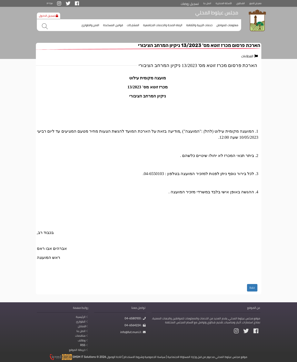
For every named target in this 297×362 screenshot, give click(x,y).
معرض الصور (255, 3)
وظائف (83, 340)
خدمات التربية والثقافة (199, 25)
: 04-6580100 (134, 318)
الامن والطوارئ (90, 25)
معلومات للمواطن (227, 25)
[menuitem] (227, 24)
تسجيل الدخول (48, 15)
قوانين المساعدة (113, 25)
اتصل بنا (207, 3)
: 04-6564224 (135, 325)
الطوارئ (82, 321)
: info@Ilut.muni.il (133, 332)
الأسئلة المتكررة (224, 3)
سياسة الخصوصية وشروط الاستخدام (144, 356)
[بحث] (45, 26)
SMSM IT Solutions (85, 356)
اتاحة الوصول (114, 356)
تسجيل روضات (190, 4)
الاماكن (83, 326)
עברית (50, 3)
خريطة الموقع (78, 349)
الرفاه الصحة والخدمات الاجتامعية (163, 25)
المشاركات (133, 25)
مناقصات (81, 335)
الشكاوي (240, 3)
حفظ (252, 287)
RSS (84, 345)
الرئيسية (82, 316)
